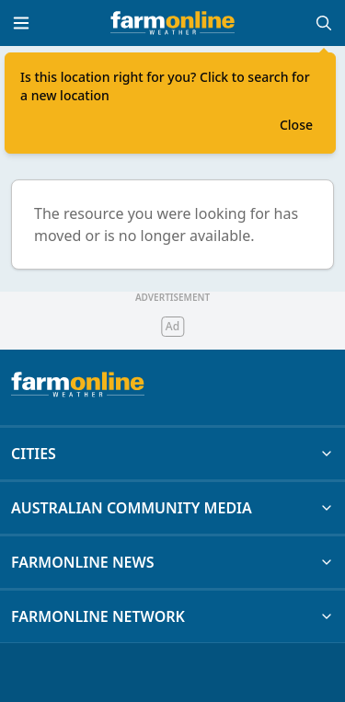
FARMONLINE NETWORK (172, 616)
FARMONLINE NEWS (172, 562)
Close (296, 124)
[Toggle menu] (21, 23)
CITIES (172, 453)
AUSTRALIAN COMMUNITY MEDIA (172, 508)
